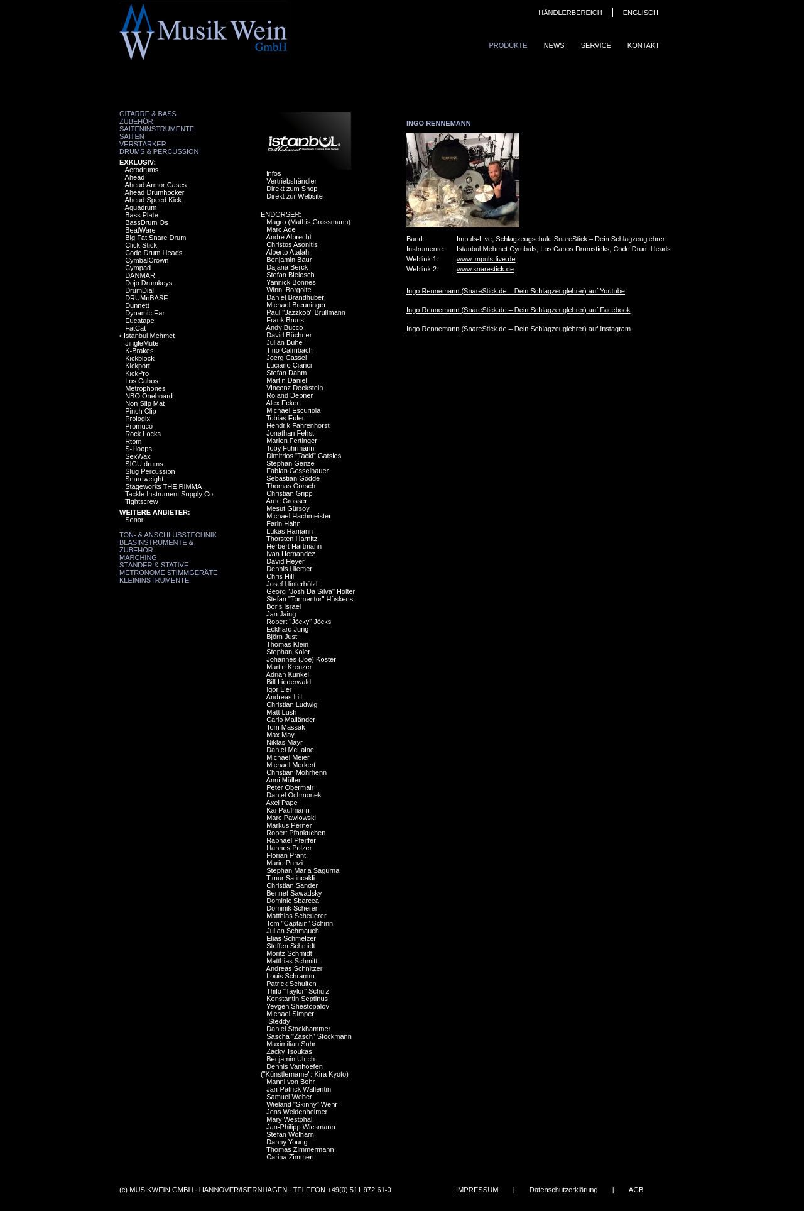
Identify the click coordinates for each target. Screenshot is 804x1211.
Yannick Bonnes (291, 282)
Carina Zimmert (290, 1157)
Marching (138, 557)
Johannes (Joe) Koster (301, 659)
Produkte (508, 45)
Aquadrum (141, 207)
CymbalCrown (146, 260)
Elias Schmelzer (291, 938)
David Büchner (289, 335)
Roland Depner (289, 395)
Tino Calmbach (289, 350)
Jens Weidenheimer (296, 1111)
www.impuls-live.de (486, 259)
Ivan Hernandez (290, 553)
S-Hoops (138, 448)
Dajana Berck (287, 267)
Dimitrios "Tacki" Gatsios (303, 455)
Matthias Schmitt (291, 961)
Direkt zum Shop (291, 188)
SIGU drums (144, 464)
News (554, 45)
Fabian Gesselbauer (297, 470)
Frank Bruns (285, 320)
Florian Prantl (286, 855)
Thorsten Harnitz (291, 538)
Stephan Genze (290, 463)
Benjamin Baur (289, 259)
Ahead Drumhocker (155, 192)
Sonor (134, 519)
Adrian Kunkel (288, 674)
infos (273, 173)
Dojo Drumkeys (148, 283)
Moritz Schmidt (289, 953)
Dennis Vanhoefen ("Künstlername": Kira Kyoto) (305, 1070)
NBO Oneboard (149, 396)
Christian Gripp (289, 493)
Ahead (135, 177)
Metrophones (145, 388)
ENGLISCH (640, 12)
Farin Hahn (283, 523)
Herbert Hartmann (294, 546)
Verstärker (142, 144)
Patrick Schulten (291, 983)
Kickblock (139, 358)
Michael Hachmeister (298, 516)
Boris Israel (283, 606)
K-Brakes (139, 350)
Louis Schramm (290, 976)
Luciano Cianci (289, 365)
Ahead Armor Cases (156, 185)
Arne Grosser (286, 501)
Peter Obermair (289, 787)
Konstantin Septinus (297, 998)
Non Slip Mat (145, 403)
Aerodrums (142, 169)
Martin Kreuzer (289, 667)
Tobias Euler (285, 418)
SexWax (138, 456)
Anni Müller (283, 780)
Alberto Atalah (288, 252)
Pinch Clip (140, 411)
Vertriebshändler (291, 181)
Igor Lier (278, 689)
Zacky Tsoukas (289, 1051)
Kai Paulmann (288, 810)
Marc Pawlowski (291, 817)
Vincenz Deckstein (294, 388)
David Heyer (285, 561)
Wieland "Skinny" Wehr (301, 1104)
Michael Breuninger (296, 305)
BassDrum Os (146, 222)
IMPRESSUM (477, 1189)
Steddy (278, 1021)
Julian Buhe (284, 342)
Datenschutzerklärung (564, 1189)
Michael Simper (290, 1013)
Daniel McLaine (290, 749)
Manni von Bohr (290, 1081)
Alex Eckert (284, 403)
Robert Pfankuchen (295, 832)
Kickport (137, 366)
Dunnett (137, 305)
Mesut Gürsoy (287, 508)
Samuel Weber (289, 1096)
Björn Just (281, 636)
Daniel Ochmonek (293, 795)
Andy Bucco (284, 327)
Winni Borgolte (289, 289)
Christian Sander (292, 885)
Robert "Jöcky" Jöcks (298, 621)
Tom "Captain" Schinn (299, 923)
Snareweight (144, 479)
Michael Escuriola (293, 410)
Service (596, 45)
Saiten (131, 136)
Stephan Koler (288, 651)
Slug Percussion (150, 471)
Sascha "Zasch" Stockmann (309, 1036)
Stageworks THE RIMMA (163, 486)
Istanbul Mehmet (149, 335)
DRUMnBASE (146, 298)
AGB (636, 1189)
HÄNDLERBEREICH (570, 12)
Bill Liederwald (288, 682)
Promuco (139, 426)
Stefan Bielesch (290, 274)
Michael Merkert (290, 765)
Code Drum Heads (153, 252)
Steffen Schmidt (290, 946)
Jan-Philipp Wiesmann (300, 1127)
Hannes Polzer (289, 848)
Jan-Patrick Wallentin (298, 1089)
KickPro (137, 373)
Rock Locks (143, 433)
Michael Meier (287, 757)
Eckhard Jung (287, 629)
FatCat (135, 328)
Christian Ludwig (291, 704)
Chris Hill (280, 576)
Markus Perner (289, 825)
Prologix (137, 418)
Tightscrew (141, 501)
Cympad (138, 267)
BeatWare (140, 230)
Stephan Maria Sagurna (302, 870)
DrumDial (139, 290)
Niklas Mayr (284, 742)
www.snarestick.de (485, 269)
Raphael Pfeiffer (291, 840)
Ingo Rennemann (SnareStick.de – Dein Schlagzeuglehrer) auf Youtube (515, 291)
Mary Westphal (289, 1119)
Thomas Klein (287, 644)
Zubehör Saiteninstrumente (156, 125)
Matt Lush (281, 712)
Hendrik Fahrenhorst (297, 425)
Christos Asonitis (291, 244)
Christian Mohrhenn (296, 772)
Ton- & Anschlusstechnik (168, 535)
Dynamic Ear (145, 313)
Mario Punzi (284, 863)
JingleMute (141, 343)
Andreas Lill (284, 697)
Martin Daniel (286, 380)
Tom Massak (285, 727)
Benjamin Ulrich (290, 1059)
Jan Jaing (281, 614)
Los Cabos (141, 381)
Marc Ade (280, 229)
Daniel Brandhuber (295, 297)
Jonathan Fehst (290, 433)
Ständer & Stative (153, 565)
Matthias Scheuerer (296, 915)
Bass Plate (141, 215)
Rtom (133, 441)
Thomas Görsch (290, 486)
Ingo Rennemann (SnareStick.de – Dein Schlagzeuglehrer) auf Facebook (518, 310)
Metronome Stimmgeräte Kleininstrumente (168, 576)
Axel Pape (282, 802)
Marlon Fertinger (291, 440)
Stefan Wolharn (290, 1134)
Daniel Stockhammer (298, 1029)
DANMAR (140, 275)
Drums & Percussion (159, 151)
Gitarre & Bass (148, 114)
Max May (280, 734)
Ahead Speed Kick (153, 200)
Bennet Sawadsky (294, 893)
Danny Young (286, 1142)
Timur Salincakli (290, 878)
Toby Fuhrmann (290, 448)
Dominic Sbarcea (292, 900)
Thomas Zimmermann (300, 1149)
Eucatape (139, 320)
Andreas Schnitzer (294, 968)
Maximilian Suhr (290, 1044)
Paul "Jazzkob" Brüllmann (305, 312)
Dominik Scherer (291, 908)
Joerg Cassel (286, 357)
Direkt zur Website (294, 196)
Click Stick (141, 245)
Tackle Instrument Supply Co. (170, 494)
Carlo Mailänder (290, 719)
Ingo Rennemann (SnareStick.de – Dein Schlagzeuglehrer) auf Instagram (518, 328)
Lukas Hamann (289, 531)
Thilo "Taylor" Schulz (297, 991)
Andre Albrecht (289, 237)
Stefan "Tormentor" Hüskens (309, 599)
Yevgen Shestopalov (297, 1006)
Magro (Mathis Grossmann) (308, 222)
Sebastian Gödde (293, 478)
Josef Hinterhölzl (291, 584)
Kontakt (643, 45)
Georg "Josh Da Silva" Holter (310, 591)
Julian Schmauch (292, 930)
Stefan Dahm (286, 372)
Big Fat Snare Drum (155, 237)
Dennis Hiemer (289, 569)
